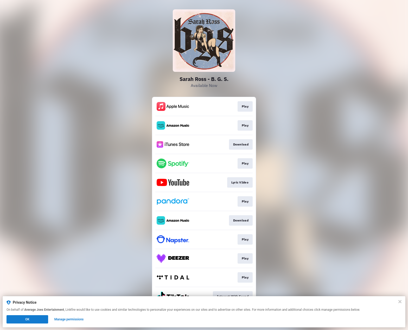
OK (27, 319)
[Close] (400, 301)
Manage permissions (69, 319)
